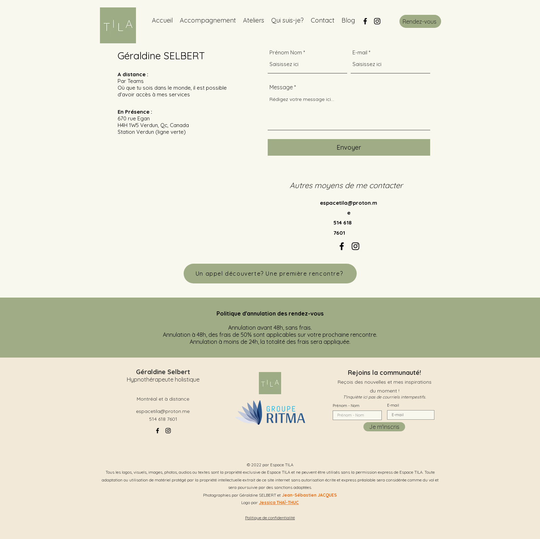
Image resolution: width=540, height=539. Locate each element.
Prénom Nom (285, 52)
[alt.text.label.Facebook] (365, 21)
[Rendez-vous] (420, 21)
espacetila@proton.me (163, 411)
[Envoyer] (349, 147)
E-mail (359, 52)
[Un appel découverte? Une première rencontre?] (270, 273)
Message (281, 87)
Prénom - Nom (346, 406)
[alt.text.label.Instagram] (377, 21)
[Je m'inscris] (384, 426)
